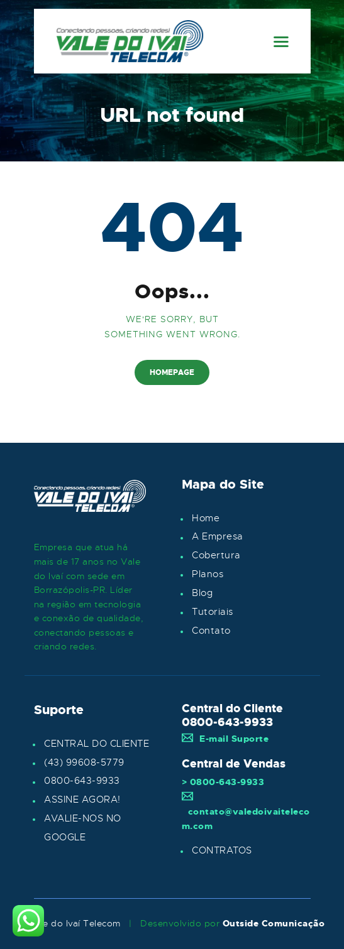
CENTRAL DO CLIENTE (96, 743)
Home (205, 518)
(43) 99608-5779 (84, 762)
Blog (202, 593)
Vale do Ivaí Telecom (75, 923)
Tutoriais (212, 611)
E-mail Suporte (225, 738)
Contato (211, 630)
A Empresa (217, 536)
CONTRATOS (222, 850)
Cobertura (216, 555)
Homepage (172, 372)
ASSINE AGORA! (82, 799)
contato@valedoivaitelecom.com (246, 811)
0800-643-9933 (82, 780)
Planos (207, 574)
